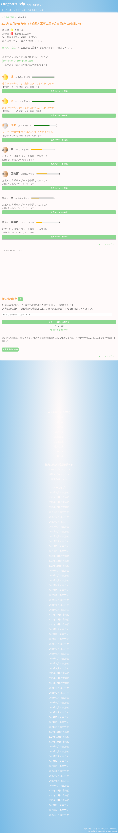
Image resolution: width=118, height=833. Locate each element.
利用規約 (87, 829)
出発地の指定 (12, 299)
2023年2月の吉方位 (59, 634)
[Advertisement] (59, 272)
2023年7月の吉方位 (59, 658)
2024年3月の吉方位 (59, 697)
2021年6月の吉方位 (59, 536)
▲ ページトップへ (106, 244)
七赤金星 (59, 446)
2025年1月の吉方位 (59, 746)
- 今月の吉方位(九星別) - (58, 412)
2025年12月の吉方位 (59, 800)
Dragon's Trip (22, 4)
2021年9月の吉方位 (59, 551)
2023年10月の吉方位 (59, 673)
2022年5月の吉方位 (59, 590)
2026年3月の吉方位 (59, 815)
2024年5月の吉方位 (59, 707)
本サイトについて (17, 10)
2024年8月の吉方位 (59, 722)
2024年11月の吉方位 (59, 737)
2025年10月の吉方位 (59, 790)
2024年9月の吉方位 (59, 727)
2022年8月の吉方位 (59, 605)
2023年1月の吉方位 (59, 629)
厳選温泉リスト (59, 479)
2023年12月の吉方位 (59, 683)
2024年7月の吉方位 (59, 717)
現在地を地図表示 (59, 329)
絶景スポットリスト (59, 474)
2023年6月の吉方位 (59, 653)
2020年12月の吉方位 (59, 507)
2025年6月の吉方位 (59, 771)
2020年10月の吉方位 (59, 497)
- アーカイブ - (59, 487)
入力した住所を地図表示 (59, 322)
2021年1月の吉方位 (59, 512)
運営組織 (113, 829)
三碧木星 (59, 427)
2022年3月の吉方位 (59, 580)
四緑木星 (59, 432)
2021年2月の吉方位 (59, 517)
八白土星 (59, 451)
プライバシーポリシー (100, 829)
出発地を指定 (9, 47)
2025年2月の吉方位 (59, 751)
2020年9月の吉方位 (59, 492)
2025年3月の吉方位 (59, 756)
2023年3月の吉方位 (59, 639)
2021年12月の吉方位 (59, 566)
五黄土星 (59, 436)
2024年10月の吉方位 (59, 732)
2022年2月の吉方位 (59, 575)
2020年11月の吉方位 (59, 502)
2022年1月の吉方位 (59, 570)
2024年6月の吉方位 (59, 712)
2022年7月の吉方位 (59, 600)
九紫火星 (59, 456)
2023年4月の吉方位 (59, 644)
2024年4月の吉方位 (59, 702)
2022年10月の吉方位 (59, 614)
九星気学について (35, 10)
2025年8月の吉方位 (59, 781)
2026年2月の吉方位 (59, 810)
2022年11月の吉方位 (59, 619)
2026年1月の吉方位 (59, 805)
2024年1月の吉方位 (59, 688)
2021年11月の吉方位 (59, 561)
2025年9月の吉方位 (59, 785)
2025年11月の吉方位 (59, 795)
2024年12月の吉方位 (59, 741)
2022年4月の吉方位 (59, 585)
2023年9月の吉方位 (59, 668)
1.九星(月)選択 (8, 17)
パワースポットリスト (59, 469)
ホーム (4, 10)
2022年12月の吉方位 (59, 624)
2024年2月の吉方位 (59, 693)
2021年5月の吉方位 (59, 531)
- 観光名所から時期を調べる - (59, 464)
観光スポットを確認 (59, 91)
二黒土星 (59, 422)
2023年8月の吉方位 (59, 663)
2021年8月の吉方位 (59, 546)
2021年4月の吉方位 (59, 526)
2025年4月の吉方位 (59, 761)
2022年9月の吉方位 (59, 610)
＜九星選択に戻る (10, 349)
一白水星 (59, 417)
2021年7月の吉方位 (59, 541)
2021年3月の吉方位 (59, 522)
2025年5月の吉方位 (59, 766)
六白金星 (59, 441)
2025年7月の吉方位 (59, 776)
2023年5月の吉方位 (59, 649)
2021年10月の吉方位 (59, 556)
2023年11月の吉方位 (59, 678)
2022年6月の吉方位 (59, 595)
